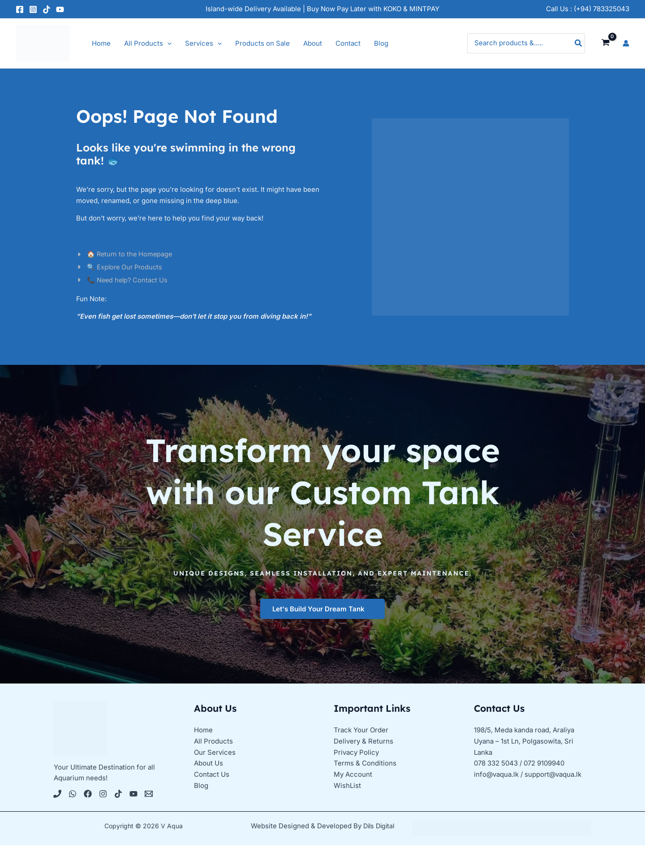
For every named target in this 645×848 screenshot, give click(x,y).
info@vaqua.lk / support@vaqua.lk (527, 777)
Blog (201, 787)
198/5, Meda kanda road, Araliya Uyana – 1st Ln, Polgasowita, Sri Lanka (524, 743)
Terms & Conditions (365, 765)
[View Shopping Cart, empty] (606, 43)
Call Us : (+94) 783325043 (587, 8)
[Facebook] (20, 9)
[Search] (579, 43)
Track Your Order (361, 732)
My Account (353, 777)
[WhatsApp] (73, 796)
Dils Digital (379, 828)
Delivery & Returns (363, 743)
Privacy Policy (356, 754)
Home (203, 732)
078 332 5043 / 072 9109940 (519, 765)
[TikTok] (47, 9)
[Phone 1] (57, 796)
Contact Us (211, 777)
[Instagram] (33, 9)
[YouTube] (60, 9)
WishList (347, 787)
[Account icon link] (626, 43)
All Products (213, 743)
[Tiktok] (118, 796)
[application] (167, 43)
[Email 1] (149, 796)
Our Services (215, 754)
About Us (208, 765)
